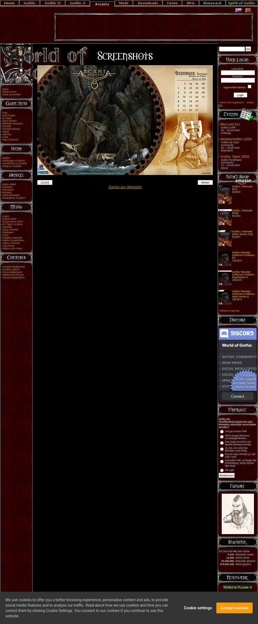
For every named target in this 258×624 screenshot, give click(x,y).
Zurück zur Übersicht (125, 187)
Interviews (8, 189)
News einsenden (11, 94)
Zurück (45, 182)
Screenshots (9, 219)
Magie (5, 131)
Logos (5, 216)
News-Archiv (9, 91)
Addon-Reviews (11, 195)
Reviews (7, 192)
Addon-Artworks (11, 243)
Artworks (7, 227)
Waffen (6, 158)
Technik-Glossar (11, 129)
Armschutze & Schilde (14, 163)
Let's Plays (8, 245)
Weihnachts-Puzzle (13, 275)
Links (5, 137)
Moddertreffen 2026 (236, 139)
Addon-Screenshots (13, 240)
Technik (6, 126)
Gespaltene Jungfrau (14, 198)
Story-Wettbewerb (12, 272)
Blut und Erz (230, 124)
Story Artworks (10, 229)
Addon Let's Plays (12, 248)
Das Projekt (8, 115)
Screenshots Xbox (12, 221)
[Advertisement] (154, 27)
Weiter (205, 182)
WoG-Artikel (9, 184)
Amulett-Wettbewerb (13, 266)
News (5, 89)
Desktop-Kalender (12, 237)
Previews (7, 187)
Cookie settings (198, 611)
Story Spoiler (9, 121)
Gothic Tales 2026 (235, 157)
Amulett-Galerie (11, 269)
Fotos (5, 235)
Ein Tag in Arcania (12, 224)
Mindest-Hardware (12, 123)
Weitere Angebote (229, 310)
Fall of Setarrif (10, 139)
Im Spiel (7, 118)
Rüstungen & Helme (13, 160)
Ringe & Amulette (12, 166)
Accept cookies (234, 611)
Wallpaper (8, 232)
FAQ (5, 112)
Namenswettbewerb (13, 277)
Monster (7, 134)
